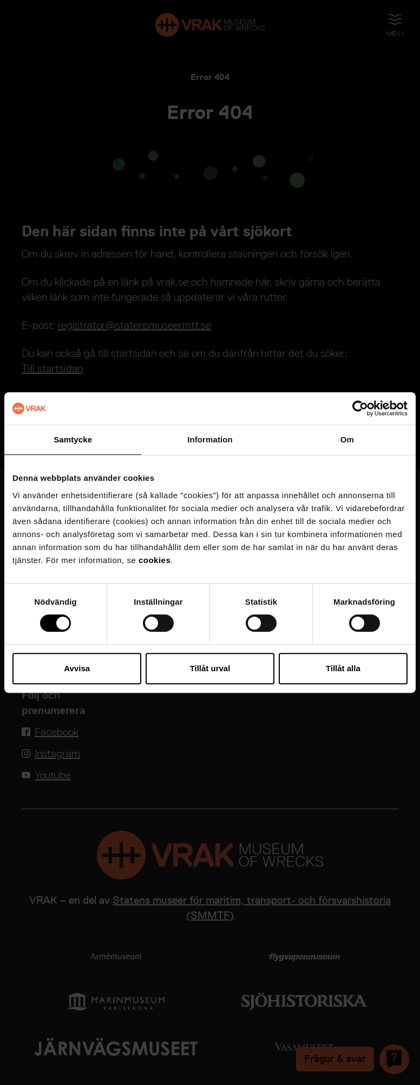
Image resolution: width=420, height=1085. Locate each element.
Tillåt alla (343, 668)
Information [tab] (210, 439)
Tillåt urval (210, 668)
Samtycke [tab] (73, 439)
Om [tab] (347, 439)
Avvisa (77, 668)
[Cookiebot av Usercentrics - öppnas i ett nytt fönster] (360, 408)
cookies (154, 560)
